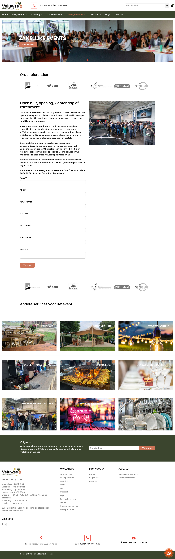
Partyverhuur (19, 14)
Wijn (62, 495)
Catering (36, 14)
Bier (61, 488)
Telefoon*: (25, 226)
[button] (25, 15)
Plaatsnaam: (26, 202)
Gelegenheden (76, 14)
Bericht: (24, 249)
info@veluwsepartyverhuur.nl (133, 542)
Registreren (94, 478)
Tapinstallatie (66, 474)
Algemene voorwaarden (129, 474)
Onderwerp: (25, 237)
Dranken (64, 485)
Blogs (107, 14)
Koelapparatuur (67, 478)
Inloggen (93, 481)
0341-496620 (80, 544)
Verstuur (27, 265)
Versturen (147, 448)
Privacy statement (126, 478)
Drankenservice (55, 14)
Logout (92, 474)
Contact (119, 14)
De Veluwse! (28, 44)
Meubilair (64, 481)
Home (5, 14)
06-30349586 (94, 544)
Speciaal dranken (68, 499)
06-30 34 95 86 (60, 5)
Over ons (95, 14)
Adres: (23, 190)
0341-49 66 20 (46, 5)
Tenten (63, 502)
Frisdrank (64, 492)
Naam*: (23, 178)
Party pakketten (67, 509)
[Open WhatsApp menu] (169, 553)
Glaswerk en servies (69, 506)
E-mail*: (24, 214)
